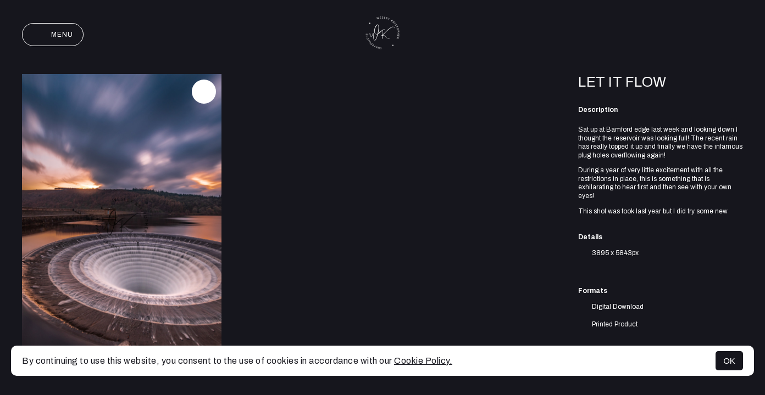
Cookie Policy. (423, 360)
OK (729, 360)
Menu (52, 34)
